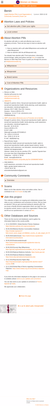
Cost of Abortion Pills (15, 83)
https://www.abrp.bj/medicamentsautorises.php (20, 257)
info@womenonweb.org (13, 61)
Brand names (12, 77)
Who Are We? (30, 399)
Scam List (23, 16)
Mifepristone (12, 66)
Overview (10, 180)
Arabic (13, 283)
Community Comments (11, 16)
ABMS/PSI (7, 101)
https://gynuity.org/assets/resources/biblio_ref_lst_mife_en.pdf (25, 249)
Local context (12, 32)
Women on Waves (27, 2)
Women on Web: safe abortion (24, 6)
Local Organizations (24, 14)
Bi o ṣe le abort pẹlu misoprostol (30, 306)
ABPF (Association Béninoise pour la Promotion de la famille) (23, 118)
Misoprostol (11, 71)
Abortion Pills (13, 14)
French (39, 282)
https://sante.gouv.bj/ (37, 252)
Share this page (25, 296)
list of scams (19, 191)
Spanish (6, 283)
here (33, 57)
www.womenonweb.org (11, 96)
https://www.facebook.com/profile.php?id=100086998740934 (23, 159)
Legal (6, 14)
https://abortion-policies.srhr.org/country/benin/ (20, 226)
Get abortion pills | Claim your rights (21, 26)
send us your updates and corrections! (29, 278)
